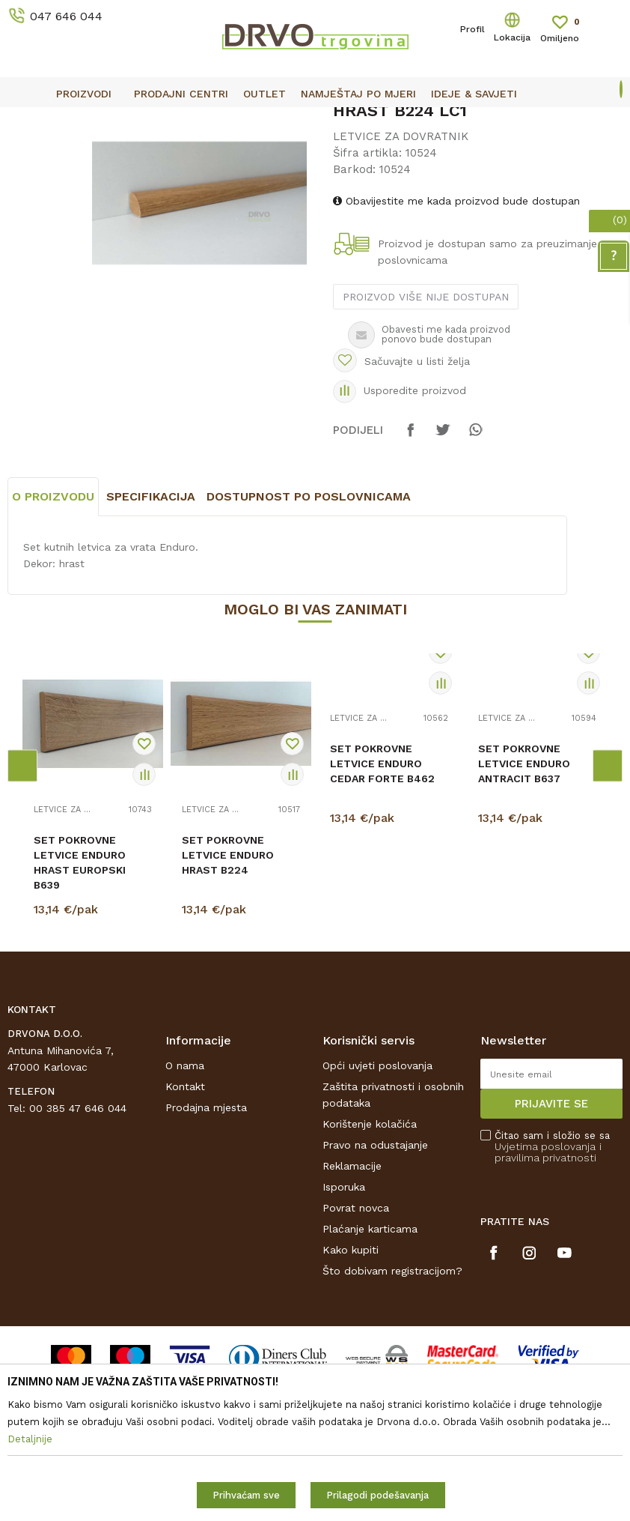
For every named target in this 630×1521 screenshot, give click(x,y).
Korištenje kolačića (369, 1272)
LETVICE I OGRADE (109, 154)
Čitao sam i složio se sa (552, 1295)
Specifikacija (150, 645)
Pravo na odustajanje (375, 1293)
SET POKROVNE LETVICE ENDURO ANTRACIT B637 (524, 912)
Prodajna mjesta (206, 1256)
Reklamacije (352, 1314)
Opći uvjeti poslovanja (377, 1214)
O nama (184, 1214)
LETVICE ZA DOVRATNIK (226, 154)
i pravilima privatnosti (548, 1300)
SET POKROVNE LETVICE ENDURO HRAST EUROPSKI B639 (80, 1010)
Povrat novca (355, 1356)
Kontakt (185, 1235)
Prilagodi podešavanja (377, 1495)
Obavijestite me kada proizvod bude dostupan (455, 324)
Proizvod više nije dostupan (425, 420)
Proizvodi (29, 154)
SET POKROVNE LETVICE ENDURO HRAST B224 (228, 1003)
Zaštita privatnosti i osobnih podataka (393, 1243)
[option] (315, 120)
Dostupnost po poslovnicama (309, 645)
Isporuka (343, 1335)
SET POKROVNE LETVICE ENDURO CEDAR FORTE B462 (382, 912)
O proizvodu (53, 645)
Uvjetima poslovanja (545, 1295)
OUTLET (313, 121)
